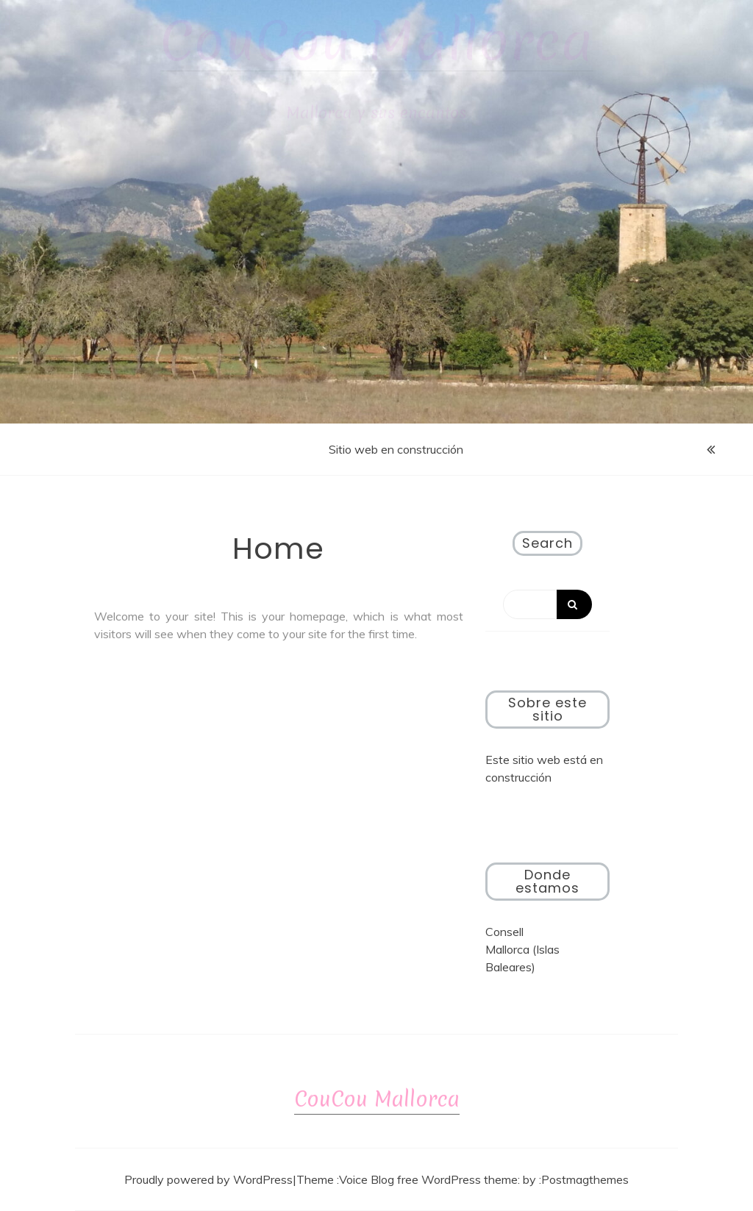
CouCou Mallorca (376, 41)
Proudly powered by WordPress (208, 1179)
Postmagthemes (585, 1179)
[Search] (548, 604)
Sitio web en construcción (396, 449)
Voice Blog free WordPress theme (428, 1179)
